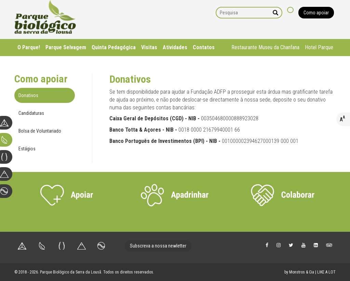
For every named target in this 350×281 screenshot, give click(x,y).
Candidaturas (31, 113)
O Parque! (28, 47)
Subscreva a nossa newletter (158, 246)
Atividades (175, 47)
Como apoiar (316, 12)
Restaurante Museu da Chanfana (265, 47)
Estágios (27, 148)
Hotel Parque (319, 47)
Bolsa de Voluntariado (39, 131)
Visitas (149, 47)
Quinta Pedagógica (114, 47)
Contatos (204, 47)
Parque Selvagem (65, 47)
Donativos (28, 95)
